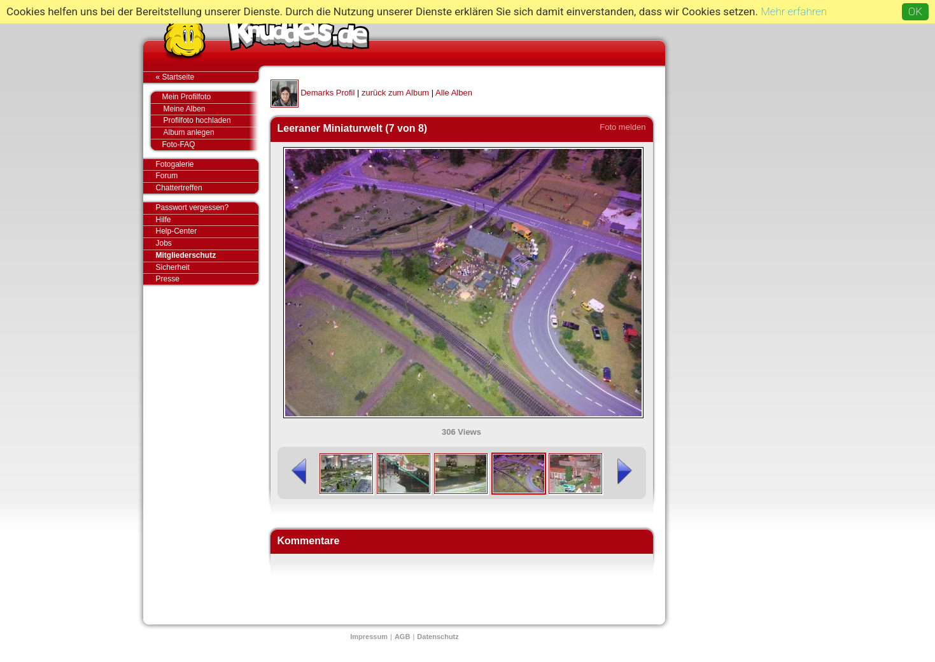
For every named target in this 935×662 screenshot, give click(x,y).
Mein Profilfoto (204, 97)
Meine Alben (211, 109)
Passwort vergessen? (207, 208)
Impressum (369, 636)
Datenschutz (437, 636)
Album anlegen (211, 133)
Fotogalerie (207, 165)
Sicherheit (173, 267)
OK (915, 11)
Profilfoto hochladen (211, 121)
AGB (402, 636)
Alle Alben (453, 92)
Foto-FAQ (204, 144)
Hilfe (163, 219)
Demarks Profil (327, 92)
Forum (167, 175)
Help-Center (176, 231)
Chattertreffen (207, 188)
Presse (207, 279)
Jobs (164, 243)
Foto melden (622, 127)
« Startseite (207, 77)
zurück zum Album (395, 92)
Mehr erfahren (794, 11)
